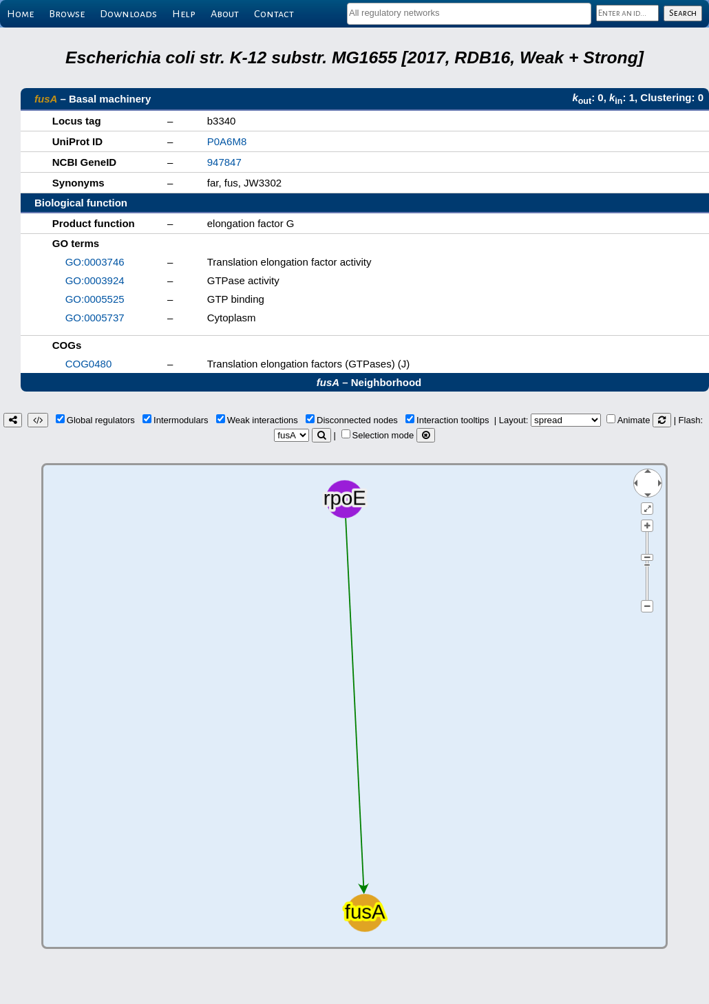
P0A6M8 (227, 141)
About (225, 13)
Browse (67, 13)
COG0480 (88, 364)
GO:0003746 (95, 262)
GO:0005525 (95, 299)
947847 (224, 162)
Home (20, 13)
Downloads (128, 13)
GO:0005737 (95, 317)
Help (183, 13)
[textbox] (469, 13)
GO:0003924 (95, 280)
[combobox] (469, 14)
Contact (274, 13)
